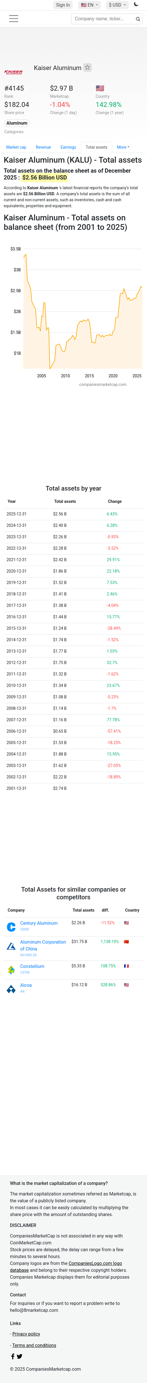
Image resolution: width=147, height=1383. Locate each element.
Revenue (43, 147)
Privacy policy (26, 1334)
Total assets (96, 147)
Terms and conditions (34, 1345)
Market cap (16, 147)
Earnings (68, 147)
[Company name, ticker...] (106, 18)
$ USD (115, 5)
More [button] (121, 147)
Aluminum (16, 123)
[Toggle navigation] (14, 18)
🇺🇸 (88, 5)
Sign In (63, 5)
